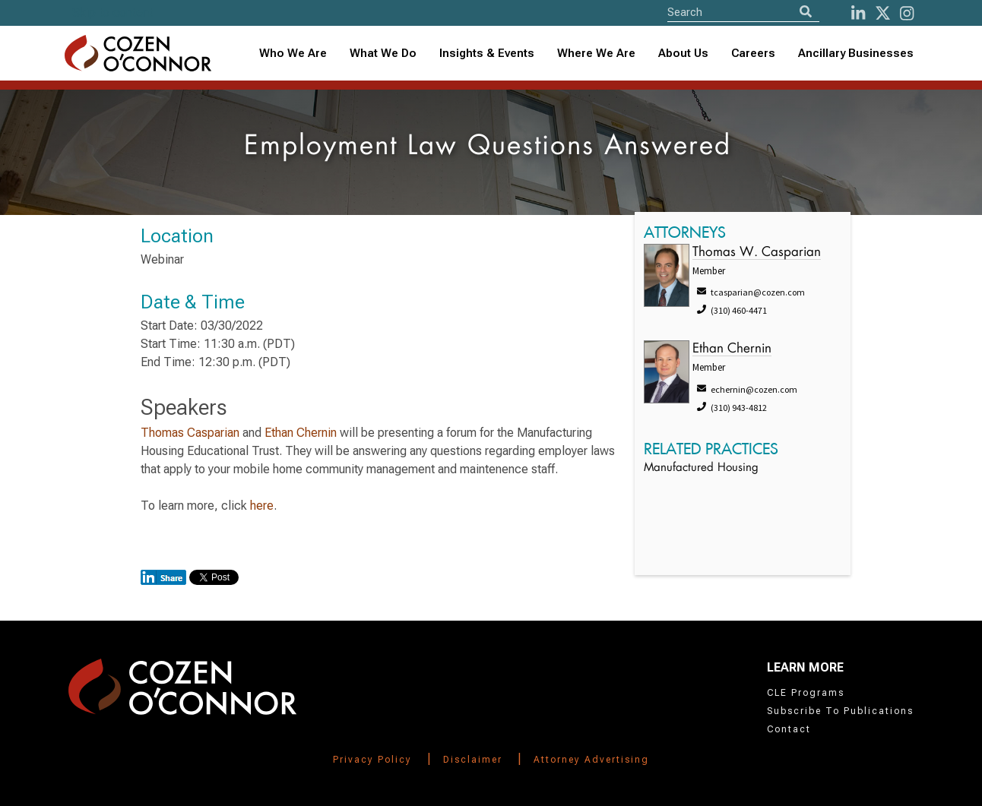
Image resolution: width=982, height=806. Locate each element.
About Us (683, 53)
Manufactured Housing (701, 468)
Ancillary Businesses (856, 53)
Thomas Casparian (190, 432)
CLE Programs (805, 692)
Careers (753, 53)
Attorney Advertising (591, 759)
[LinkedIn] (858, 13)
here (262, 505)
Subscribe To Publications (840, 711)
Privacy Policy (372, 759)
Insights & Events (486, 53)
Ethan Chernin (301, 432)
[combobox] (487, 54)
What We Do (383, 53)
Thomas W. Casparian (756, 252)
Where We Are (596, 53)
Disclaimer (472, 759)
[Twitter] (883, 13)
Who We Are (293, 53)
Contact (789, 729)
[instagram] (907, 13)
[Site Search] (743, 12)
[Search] (805, 12)
